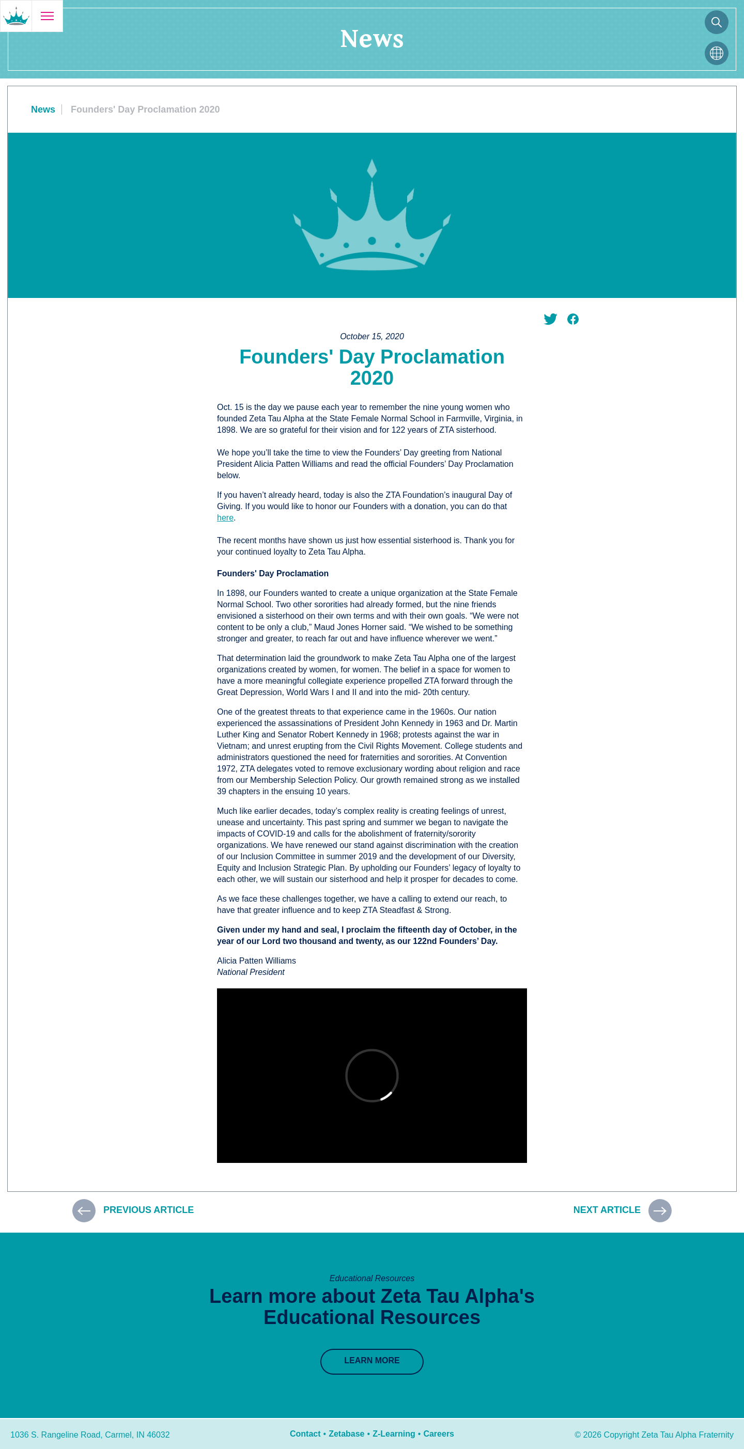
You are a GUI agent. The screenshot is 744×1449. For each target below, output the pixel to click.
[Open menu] (47, 16)
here (225, 517)
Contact (305, 1433)
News (43, 109)
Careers (438, 1433)
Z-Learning (394, 1433)
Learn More (372, 1360)
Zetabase (346, 1433)
